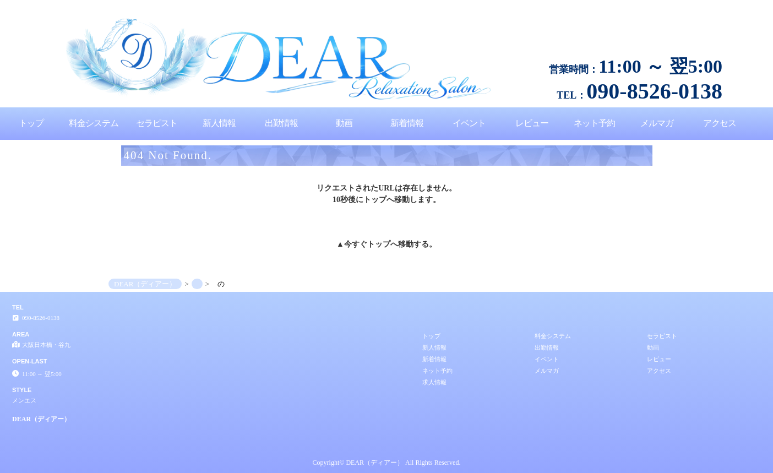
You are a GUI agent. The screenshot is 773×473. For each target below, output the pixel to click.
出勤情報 (281, 123)
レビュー (531, 123)
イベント (469, 123)
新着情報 (406, 123)
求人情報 (434, 382)
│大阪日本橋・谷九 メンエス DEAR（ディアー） (700, 4)
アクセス (719, 123)
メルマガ (656, 123)
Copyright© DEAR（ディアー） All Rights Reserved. (387, 462)
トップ (31, 123)
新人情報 (219, 123)
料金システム (93, 123)
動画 (344, 123)
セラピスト (156, 123)
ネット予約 (594, 123)
